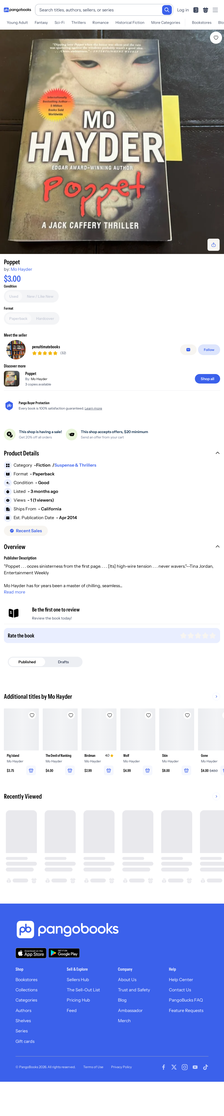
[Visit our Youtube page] (195, 1100)
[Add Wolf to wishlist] (148, 748)
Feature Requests (186, 1043)
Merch (124, 1053)
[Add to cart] (112, 294)
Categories (26, 1032)
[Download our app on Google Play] (64, 985)
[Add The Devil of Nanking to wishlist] (71, 748)
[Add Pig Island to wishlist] (32, 748)
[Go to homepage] (17, 10)
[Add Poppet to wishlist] (216, 38)
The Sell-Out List (83, 1022)
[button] (112, 486)
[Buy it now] (112, 307)
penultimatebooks (46, 379)
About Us (127, 1012)
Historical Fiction (130, 22)
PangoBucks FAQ (186, 1032)
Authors (23, 1043)
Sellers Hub (78, 1012)
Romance (100, 22)
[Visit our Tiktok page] (205, 1100)
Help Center (181, 1012)
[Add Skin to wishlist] (187, 748)
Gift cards (25, 1073)
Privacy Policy (121, 1100)
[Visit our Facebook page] (163, 1100)
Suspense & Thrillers (75, 497)
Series (22, 1063)
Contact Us (180, 1022)
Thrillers (78, 22)
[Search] (167, 10)
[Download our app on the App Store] (31, 985)
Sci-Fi (60, 22)
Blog (122, 1032)
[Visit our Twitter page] (174, 1100)
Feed (72, 1043)
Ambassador (130, 1043)
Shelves (23, 1053)
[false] (188, 382)
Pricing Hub (78, 1032)
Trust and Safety (134, 1022)
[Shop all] (207, 411)
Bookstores (201, 22)
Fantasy (41, 22)
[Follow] (209, 382)
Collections (26, 1022)
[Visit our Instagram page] (185, 1100)
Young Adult (17, 22)
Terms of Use (93, 1100)
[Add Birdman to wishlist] (110, 748)
